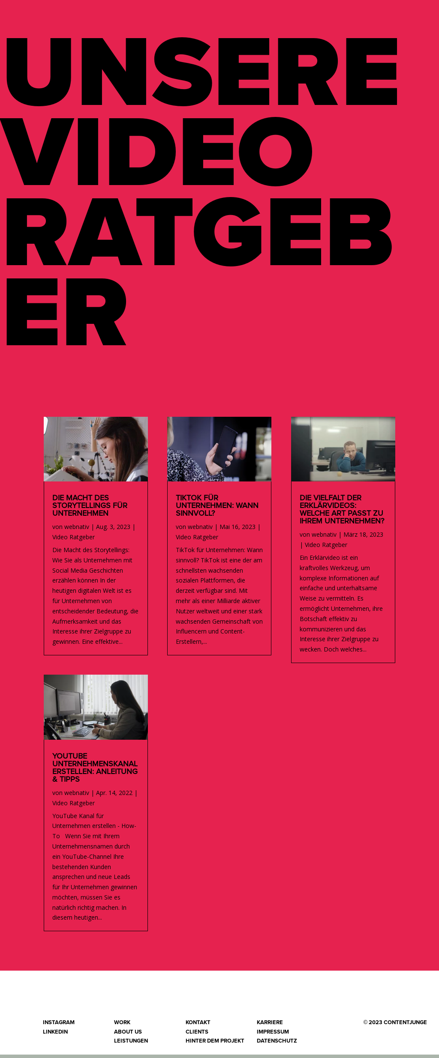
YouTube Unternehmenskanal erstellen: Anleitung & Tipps (95, 771)
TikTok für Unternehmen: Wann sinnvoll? (217, 509)
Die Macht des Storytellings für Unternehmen (89, 509)
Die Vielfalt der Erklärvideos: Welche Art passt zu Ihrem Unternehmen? (342, 513)
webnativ (76, 530)
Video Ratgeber (73, 540)
